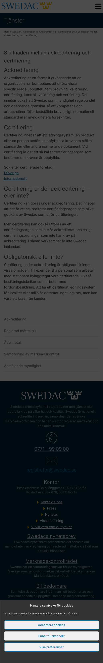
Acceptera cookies (51, 625)
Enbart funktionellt (51, 636)
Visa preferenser (51, 647)
